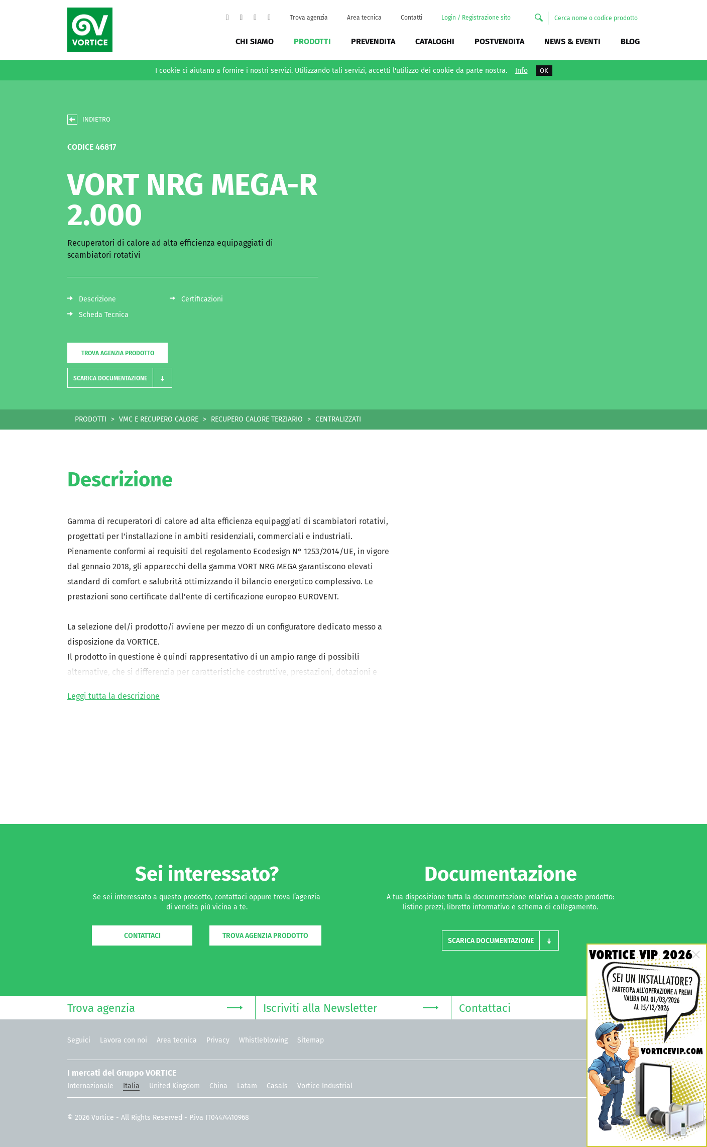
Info (521, 70)
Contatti (411, 17)
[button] (119, 378)
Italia (131, 1086)
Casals (277, 1086)
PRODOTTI (90, 419)
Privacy (217, 1040)
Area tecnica (364, 17)
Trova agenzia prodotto (117, 353)
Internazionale (90, 1086)
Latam (247, 1086)
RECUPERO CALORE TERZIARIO (257, 419)
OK (544, 70)
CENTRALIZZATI (338, 419)
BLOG (630, 41)
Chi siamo (254, 41)
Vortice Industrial (324, 1086)
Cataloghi (434, 41)
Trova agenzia (309, 17)
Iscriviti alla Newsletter (350, 1007)
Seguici (78, 1040)
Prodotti (312, 41)
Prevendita (373, 41)
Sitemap (310, 1040)
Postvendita (499, 41)
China (218, 1086)
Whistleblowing (263, 1040)
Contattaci (142, 935)
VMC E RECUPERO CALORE (158, 419)
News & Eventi (572, 41)
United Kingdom (174, 1086)
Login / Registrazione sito (476, 17)
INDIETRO (96, 119)
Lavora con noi (123, 1040)
